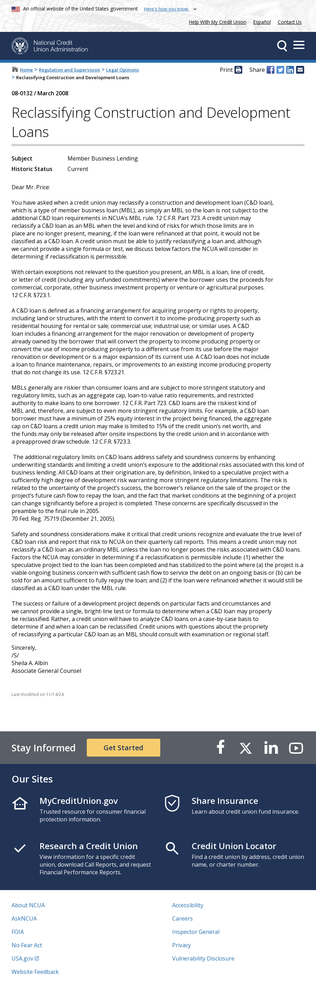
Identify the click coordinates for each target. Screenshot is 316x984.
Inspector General (195, 932)
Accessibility (187, 905)
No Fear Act (27, 945)
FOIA (18, 932)
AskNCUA (24, 918)
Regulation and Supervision (69, 70)
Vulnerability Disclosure (203, 958)
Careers (182, 918)
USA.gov (22, 958)
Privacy (181, 945)
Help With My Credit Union (216, 21)
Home (26, 70)
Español (262, 22)
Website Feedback (35, 972)
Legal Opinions (122, 70)
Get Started (123, 747)
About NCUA (28, 905)
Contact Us (290, 22)
